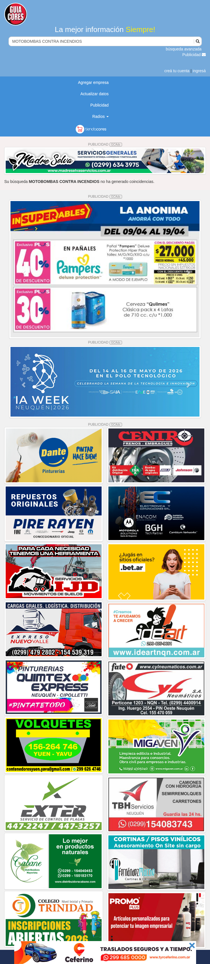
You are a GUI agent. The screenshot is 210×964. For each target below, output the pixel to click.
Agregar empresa (93, 82)
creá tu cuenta (177, 71)
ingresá (199, 71)
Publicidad (194, 54)
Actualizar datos (94, 93)
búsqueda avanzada (183, 49)
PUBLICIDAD (105, 144)
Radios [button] (100, 116)
